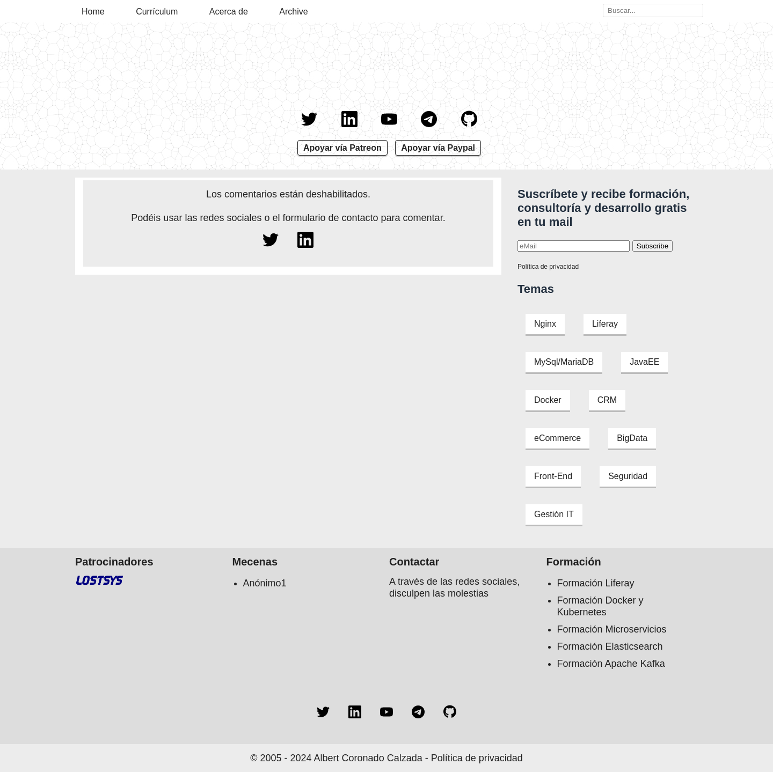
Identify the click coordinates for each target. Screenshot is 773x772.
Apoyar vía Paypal (438, 147)
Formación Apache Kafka (611, 663)
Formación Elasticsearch (610, 646)
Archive (293, 11)
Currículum (157, 11)
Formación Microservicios (612, 629)
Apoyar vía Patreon (342, 147)
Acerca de (228, 11)
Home (93, 11)
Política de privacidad (548, 266)
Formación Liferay (596, 583)
